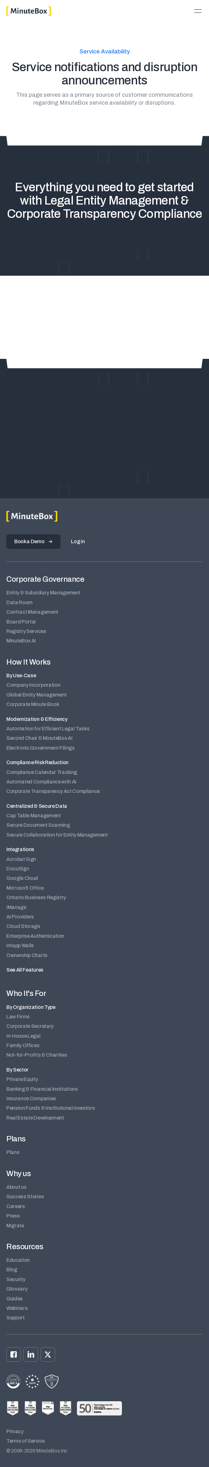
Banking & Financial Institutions (42, 1089)
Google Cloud (22, 878)
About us (16, 1187)
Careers (15, 1206)
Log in (78, 541)
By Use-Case (21, 675)
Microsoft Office (25, 888)
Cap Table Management (33, 815)
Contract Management (32, 612)
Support (15, 1317)
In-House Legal (23, 1036)
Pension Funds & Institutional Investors (50, 1108)
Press (13, 1215)
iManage (16, 907)
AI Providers (20, 916)
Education (18, 1260)
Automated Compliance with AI (41, 781)
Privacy (14, 1431)
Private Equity (22, 1079)
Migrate (15, 1225)
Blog (11, 1269)
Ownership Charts (27, 955)
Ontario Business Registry (36, 897)
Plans (12, 1152)
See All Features (24, 970)
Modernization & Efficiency (36, 719)
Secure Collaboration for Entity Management (57, 835)
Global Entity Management (36, 694)
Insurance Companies (31, 1098)
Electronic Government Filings (40, 748)
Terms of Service (25, 1441)
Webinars (17, 1308)
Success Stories (25, 1196)
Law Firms (18, 1016)
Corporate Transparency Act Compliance (53, 791)
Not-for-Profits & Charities (36, 1055)
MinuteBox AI (21, 640)
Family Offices (23, 1045)
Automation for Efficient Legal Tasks (47, 728)
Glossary (16, 1289)
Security (15, 1279)
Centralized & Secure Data (36, 806)
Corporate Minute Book (32, 704)
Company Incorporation (33, 685)
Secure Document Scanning (38, 825)
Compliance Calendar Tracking (41, 772)
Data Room (19, 602)
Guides (14, 1298)
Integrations (20, 849)
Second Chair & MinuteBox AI (39, 738)
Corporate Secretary (30, 1026)
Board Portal (21, 621)
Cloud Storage (23, 926)
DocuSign (17, 868)
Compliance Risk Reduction (37, 762)
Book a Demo (29, 541)
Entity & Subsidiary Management (43, 592)
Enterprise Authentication (35, 936)
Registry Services (26, 631)
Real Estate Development (35, 1117)
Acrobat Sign (21, 859)
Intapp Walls (20, 945)
